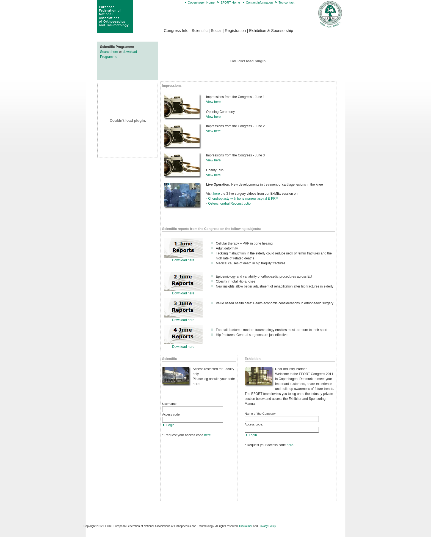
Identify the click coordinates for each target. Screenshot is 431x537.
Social (216, 30)
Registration (235, 30)
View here (213, 102)
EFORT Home (230, 2)
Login (170, 425)
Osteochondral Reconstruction (230, 203)
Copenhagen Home (201, 2)
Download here (183, 260)
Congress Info (176, 30)
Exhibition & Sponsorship (271, 30)
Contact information (259, 2)
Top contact (286, 2)
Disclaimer (245, 526)
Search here (109, 52)
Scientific (200, 30)
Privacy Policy (267, 526)
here (216, 194)
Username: (169, 403)
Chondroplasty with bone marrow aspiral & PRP (243, 198)
